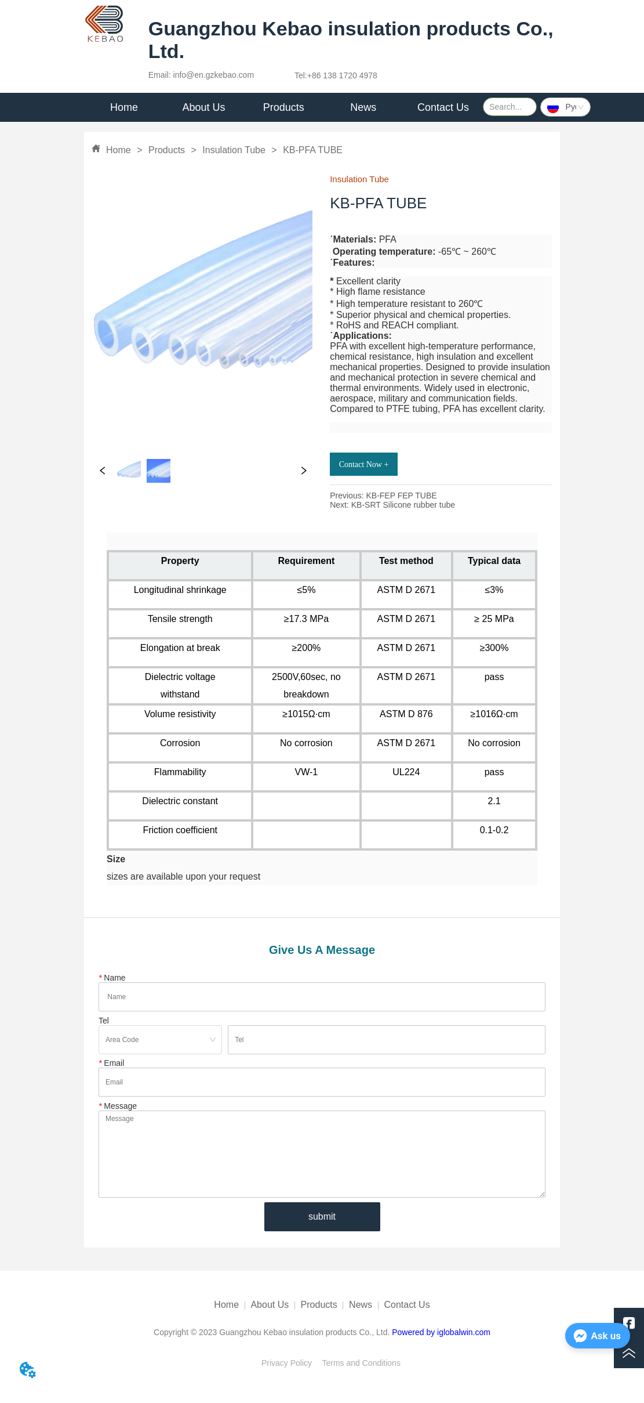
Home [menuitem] (124, 107)
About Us (269, 1305)
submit (322, 1216)
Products (167, 150)
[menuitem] (204, 107)
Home (119, 150)
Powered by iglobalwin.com (441, 1332)
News (360, 1305)
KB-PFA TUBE (312, 150)
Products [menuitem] (283, 107)
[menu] (283, 107)
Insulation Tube (234, 150)
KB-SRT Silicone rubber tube (403, 504)
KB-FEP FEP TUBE (401, 495)
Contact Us (407, 1305)
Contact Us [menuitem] (443, 107)
